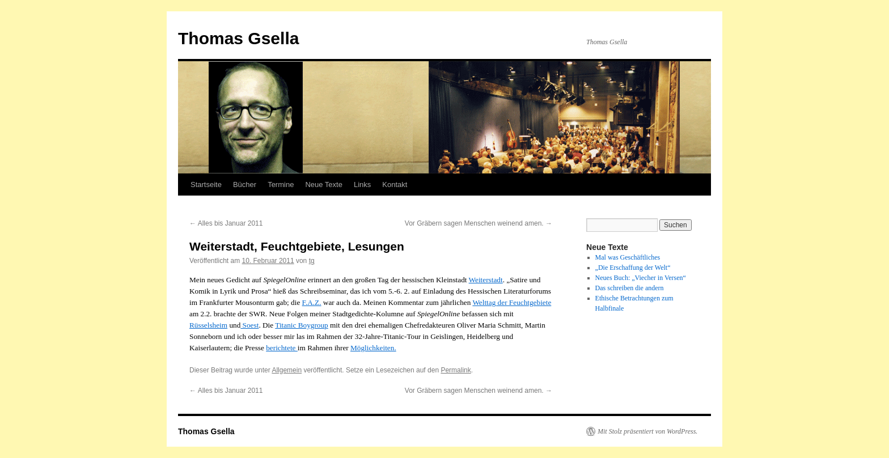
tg (312, 261)
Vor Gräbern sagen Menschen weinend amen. (478, 223)
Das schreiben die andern (629, 288)
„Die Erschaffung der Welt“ (633, 268)
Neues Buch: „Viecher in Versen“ (640, 278)
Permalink (456, 370)
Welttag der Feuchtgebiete (511, 302)
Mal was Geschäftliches (628, 257)
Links (362, 184)
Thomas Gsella (238, 38)
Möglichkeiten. (373, 347)
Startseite (206, 184)
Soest (249, 325)
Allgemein (287, 370)
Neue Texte (323, 184)
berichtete (282, 347)
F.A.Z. (311, 302)
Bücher (244, 184)
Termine (281, 184)
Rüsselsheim (208, 325)
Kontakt (394, 184)
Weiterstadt (486, 279)
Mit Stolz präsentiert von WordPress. (647, 431)
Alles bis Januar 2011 (226, 223)
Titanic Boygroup (301, 325)
